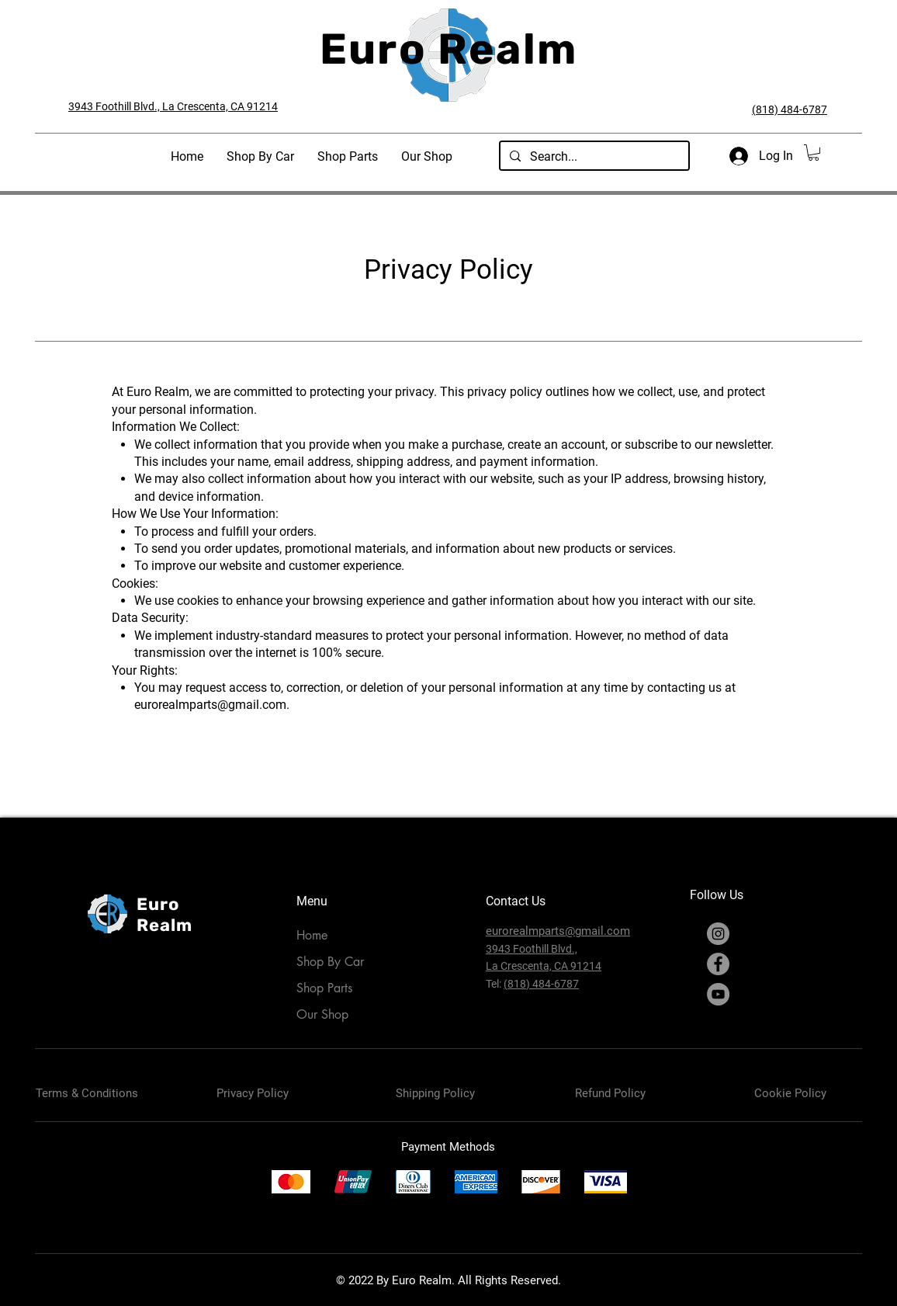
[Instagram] (718, 933)
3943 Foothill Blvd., (531, 949)
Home (311, 935)
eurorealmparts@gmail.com (210, 704)
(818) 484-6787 (789, 109)
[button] (260, 156)
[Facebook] (718, 964)
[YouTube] (718, 994)
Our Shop (322, 1014)
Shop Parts (324, 988)
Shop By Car (330, 961)
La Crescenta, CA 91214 (543, 966)
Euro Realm (448, 49)
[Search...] (593, 157)
